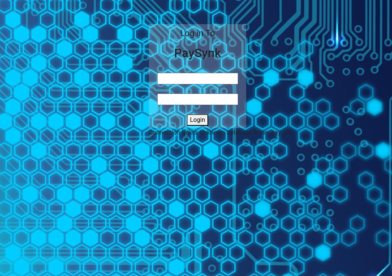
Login (197, 119)
